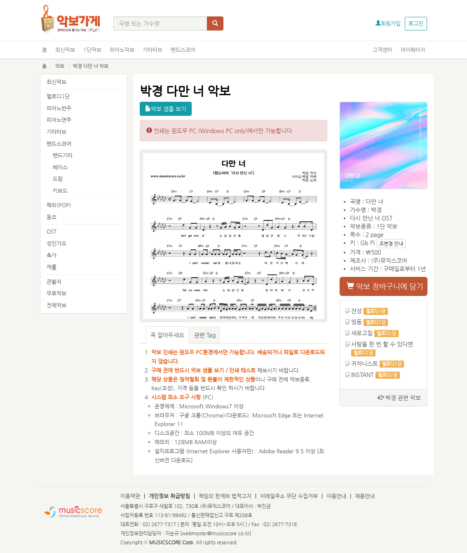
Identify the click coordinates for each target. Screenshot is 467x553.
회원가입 (388, 23)
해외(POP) (59, 205)
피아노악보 (122, 50)
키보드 (60, 190)
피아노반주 (59, 108)
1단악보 (92, 50)
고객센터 (382, 50)
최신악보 (65, 50)
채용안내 (365, 496)
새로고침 (362, 333)
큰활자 (54, 282)
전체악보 (56, 305)
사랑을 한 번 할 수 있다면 (382, 344)
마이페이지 (413, 50)
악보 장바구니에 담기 (385, 286)
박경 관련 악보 (399, 397)
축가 (51, 255)
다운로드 (237, 415)
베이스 (60, 167)
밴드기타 (63, 155)
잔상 (356, 310)
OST (51, 231)
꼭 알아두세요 (167, 335)
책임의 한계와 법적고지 (225, 496)
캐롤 (51, 267)
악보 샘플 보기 (165, 108)
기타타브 (152, 50)
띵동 (356, 322)
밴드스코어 (183, 50)
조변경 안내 (391, 243)
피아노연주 (59, 120)
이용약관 (130, 496)
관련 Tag (205, 335)
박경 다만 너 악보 (90, 66)
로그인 (415, 23)
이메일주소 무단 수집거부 (289, 496)
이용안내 (336, 496)
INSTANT (362, 374)
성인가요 (56, 243)
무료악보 (56, 293)
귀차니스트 (364, 363)
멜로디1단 (58, 96)
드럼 (58, 179)
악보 (59, 66)
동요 (51, 217)
